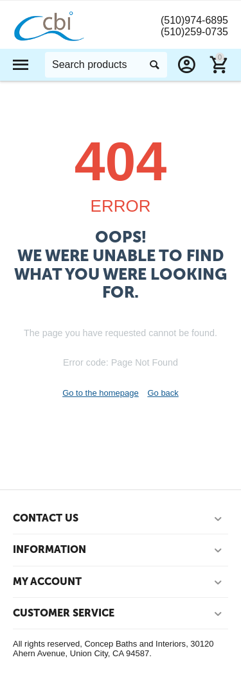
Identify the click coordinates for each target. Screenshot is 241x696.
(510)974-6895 (194, 20)
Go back (162, 393)
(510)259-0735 (194, 31)
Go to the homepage (100, 393)
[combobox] (106, 65)
